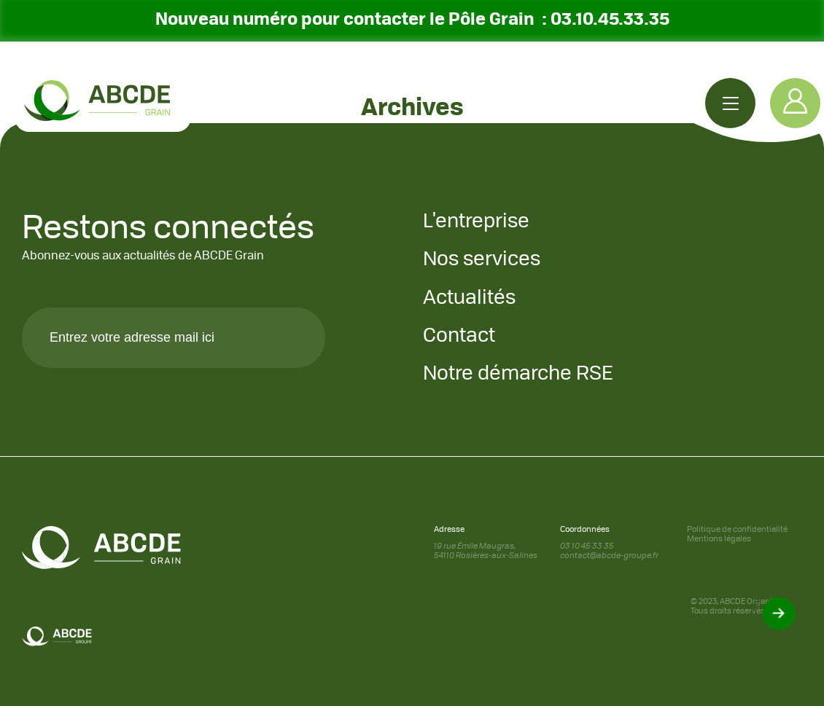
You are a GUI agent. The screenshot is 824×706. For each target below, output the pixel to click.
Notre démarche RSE (518, 374)
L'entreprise (476, 222)
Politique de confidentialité (737, 530)
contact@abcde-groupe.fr (609, 556)
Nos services (481, 260)
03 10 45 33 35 (587, 547)
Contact (459, 336)
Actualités (469, 298)
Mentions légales (719, 540)
